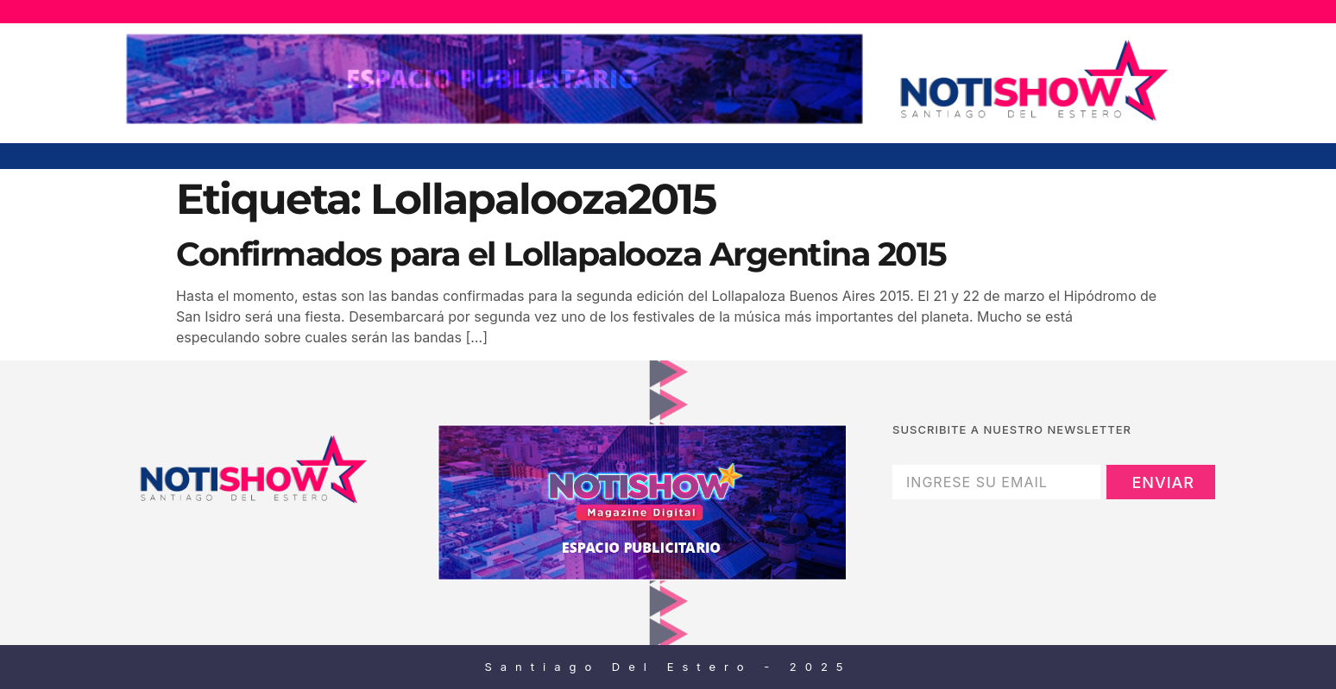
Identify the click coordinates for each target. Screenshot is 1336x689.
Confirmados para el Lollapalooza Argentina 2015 (561, 254)
